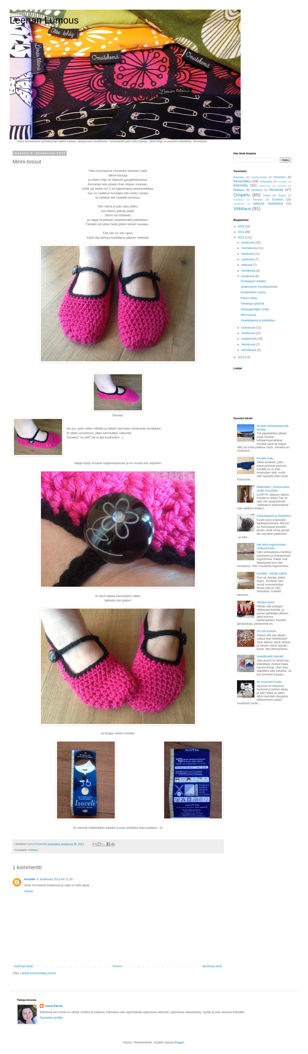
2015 (241, 226)
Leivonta (281, 185)
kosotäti (29, 879)
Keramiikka (241, 181)
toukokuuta (248, 327)
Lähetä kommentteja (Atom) (38, 973)
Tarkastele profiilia (51, 1017)
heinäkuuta (248, 270)
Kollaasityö (266, 181)
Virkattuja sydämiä (252, 303)
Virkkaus (33, 849)
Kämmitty (240, 185)
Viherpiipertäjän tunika (255, 309)
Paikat (266, 195)
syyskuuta (248, 259)
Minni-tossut (248, 315)
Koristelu (282, 181)
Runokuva (238, 199)
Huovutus (280, 177)
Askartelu (238, 177)
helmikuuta (248, 344)
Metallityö (257, 189)
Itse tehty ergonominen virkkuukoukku (271, 546)
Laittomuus (264, 185)
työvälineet (238, 203)
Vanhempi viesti (212, 966)
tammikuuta (249, 350)
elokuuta (247, 265)
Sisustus (258, 199)
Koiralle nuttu (265, 458)
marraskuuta (249, 248)
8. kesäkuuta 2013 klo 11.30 (55, 879)
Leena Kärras (54, 1006)
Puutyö (282, 195)
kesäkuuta (248, 276)
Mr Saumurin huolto (269, 682)
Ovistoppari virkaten (253, 281)
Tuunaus (277, 199)
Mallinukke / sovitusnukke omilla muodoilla (273, 488)
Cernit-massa (259, 177)
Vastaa (28, 891)
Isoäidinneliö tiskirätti (270, 656)
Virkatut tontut (266, 602)
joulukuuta (248, 242)
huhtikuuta (248, 333)
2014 (241, 232)
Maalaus (238, 190)
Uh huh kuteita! (266, 631)
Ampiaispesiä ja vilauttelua (258, 320)
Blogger (179, 1042)
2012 (241, 357)
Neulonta (276, 190)
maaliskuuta (249, 338)
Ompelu (241, 194)
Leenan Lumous (44, 20)
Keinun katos (249, 298)
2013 (241, 237)
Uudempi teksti (23, 966)
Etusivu (117, 966)
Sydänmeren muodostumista (259, 286)
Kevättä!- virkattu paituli (272, 573)
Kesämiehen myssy (253, 292)
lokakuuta (248, 254)
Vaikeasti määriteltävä (268, 203)
